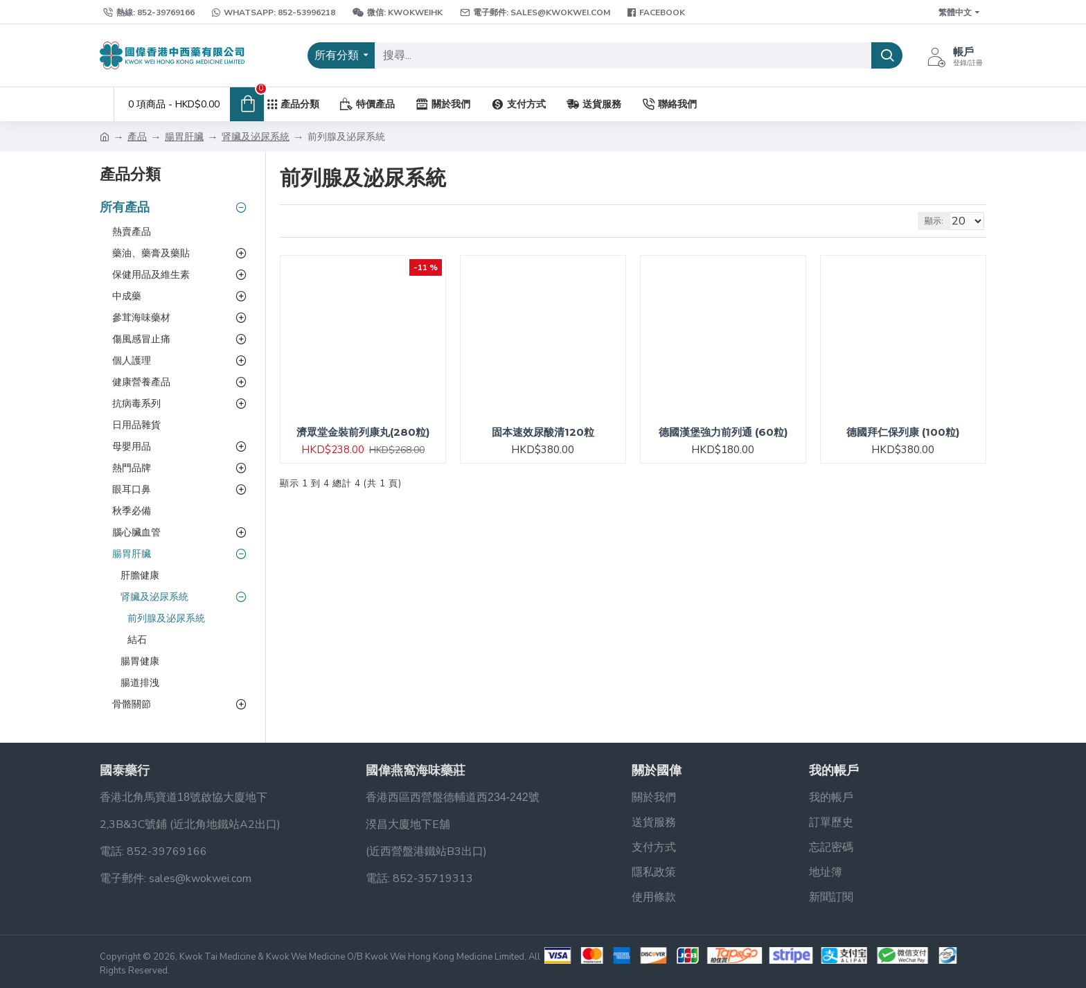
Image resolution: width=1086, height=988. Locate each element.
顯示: (940, 221)
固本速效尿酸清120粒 (543, 432)
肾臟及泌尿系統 (256, 136)
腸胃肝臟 (184, 136)
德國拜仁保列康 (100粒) (902, 432)
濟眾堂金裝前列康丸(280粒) (362, 432)
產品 (137, 136)
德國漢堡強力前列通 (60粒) (723, 432)
